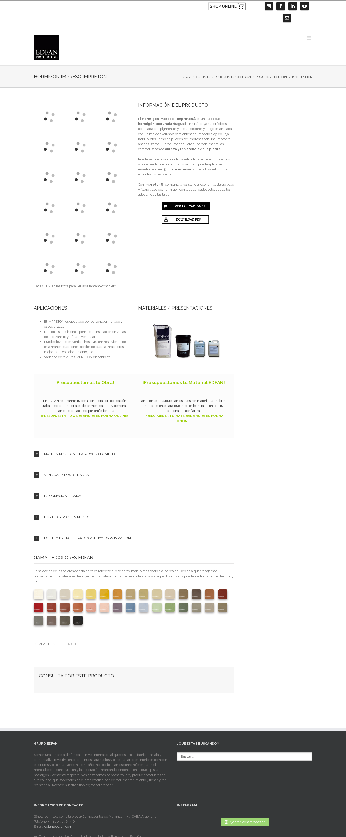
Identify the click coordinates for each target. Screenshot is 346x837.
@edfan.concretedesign (245, 822)
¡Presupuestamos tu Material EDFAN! (183, 382)
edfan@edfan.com (58, 826)
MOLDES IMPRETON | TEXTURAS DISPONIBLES (75, 454)
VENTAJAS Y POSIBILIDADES (61, 475)
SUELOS (264, 77)
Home (184, 77)
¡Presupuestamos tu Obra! (84, 382)
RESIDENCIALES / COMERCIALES (234, 77)
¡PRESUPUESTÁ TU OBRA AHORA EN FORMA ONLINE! (84, 416)
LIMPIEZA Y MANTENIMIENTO (62, 517)
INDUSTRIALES (201, 77)
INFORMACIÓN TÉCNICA (57, 496)
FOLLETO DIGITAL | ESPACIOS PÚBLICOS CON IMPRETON (82, 538)
